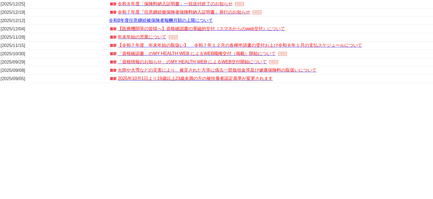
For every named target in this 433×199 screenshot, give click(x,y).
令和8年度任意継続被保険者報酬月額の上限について (161, 20)
